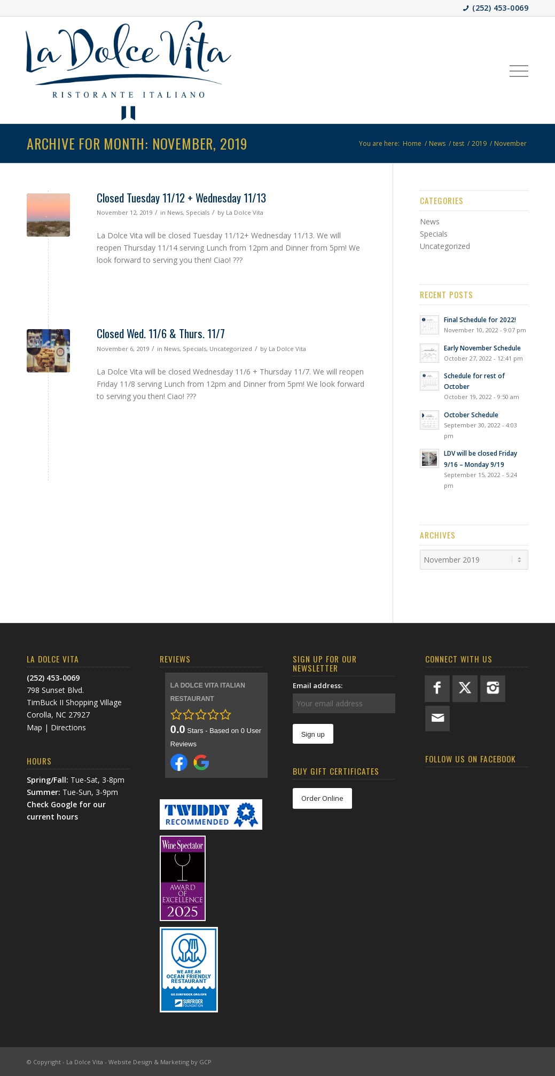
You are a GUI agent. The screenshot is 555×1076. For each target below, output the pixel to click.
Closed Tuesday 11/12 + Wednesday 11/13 (181, 197)
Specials (197, 212)
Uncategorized (230, 349)
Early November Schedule (482, 348)
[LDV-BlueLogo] (128, 70)
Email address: (317, 685)
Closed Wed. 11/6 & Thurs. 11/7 (161, 333)
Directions (68, 727)
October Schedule (471, 414)
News (175, 212)
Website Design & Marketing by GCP (160, 1062)
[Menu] (519, 70)
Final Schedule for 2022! (480, 319)
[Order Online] (322, 798)
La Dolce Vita (244, 212)
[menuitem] (519, 70)
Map (34, 727)
